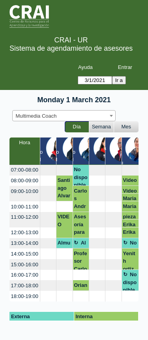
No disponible (81, 176)
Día (77, 127)
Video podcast (130, 181)
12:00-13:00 (24, 232)
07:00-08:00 (24, 170)
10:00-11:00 (24, 207)
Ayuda (85, 67)
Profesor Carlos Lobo (80, 260)
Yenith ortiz (129, 260)
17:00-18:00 (24, 285)
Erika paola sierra (130, 224)
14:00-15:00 (24, 254)
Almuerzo (64, 244)
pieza (129, 217)
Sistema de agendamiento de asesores (71, 48)
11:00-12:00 (24, 217)
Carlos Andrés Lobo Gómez (80, 200)
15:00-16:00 (24, 264)
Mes (126, 127)
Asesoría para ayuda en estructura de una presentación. (81, 226)
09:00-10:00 (24, 191)
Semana (101, 127)
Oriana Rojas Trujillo (81, 286)
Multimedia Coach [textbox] (36, 116)
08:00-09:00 (24, 180)
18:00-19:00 (24, 296)
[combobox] (64, 115)
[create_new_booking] (48, 170)
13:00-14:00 (24, 243)
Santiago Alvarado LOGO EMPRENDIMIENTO (64, 189)
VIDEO (63, 220)
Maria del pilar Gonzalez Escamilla (130, 198)
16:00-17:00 (24, 275)
